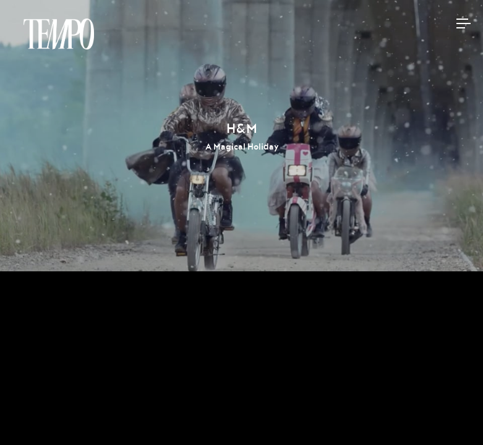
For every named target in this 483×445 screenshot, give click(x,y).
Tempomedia (58, 34)
